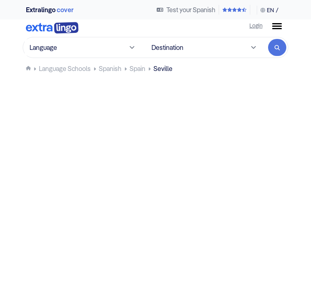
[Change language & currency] (268, 10)
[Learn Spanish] (110, 68)
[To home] (52, 28)
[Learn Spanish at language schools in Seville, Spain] (163, 68)
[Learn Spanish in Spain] (137, 68)
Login (255, 25)
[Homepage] (28, 68)
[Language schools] (65, 68)
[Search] (277, 47)
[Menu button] (277, 26)
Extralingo (50, 10)
